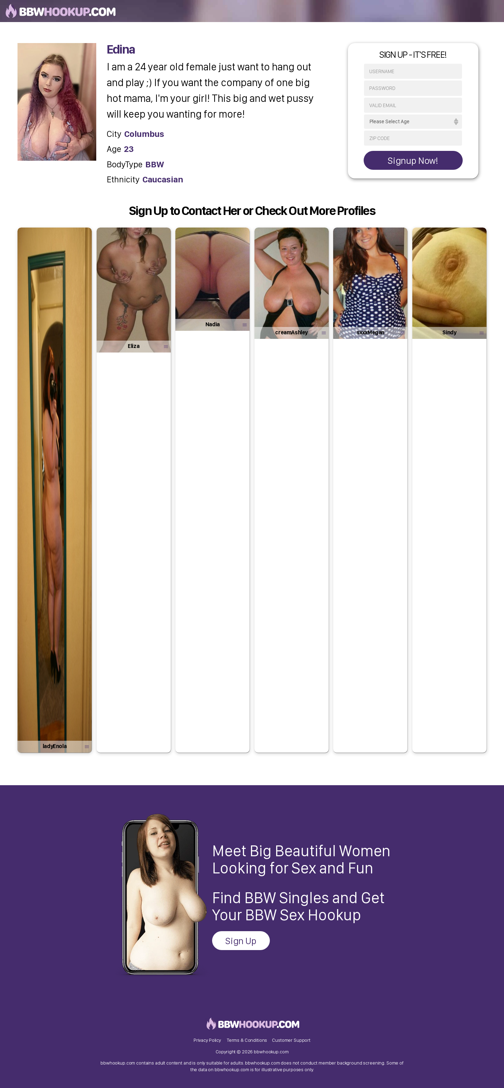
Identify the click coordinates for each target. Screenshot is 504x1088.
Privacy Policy (207, 1040)
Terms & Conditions (247, 1040)
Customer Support (291, 1040)
